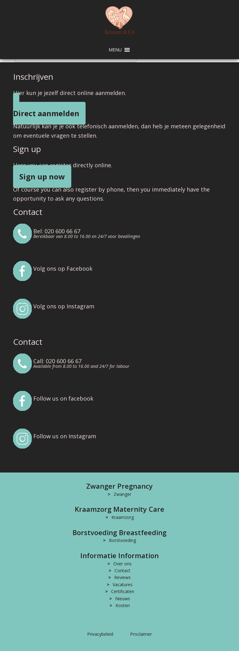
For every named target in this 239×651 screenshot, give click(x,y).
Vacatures (123, 584)
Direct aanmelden (46, 113)
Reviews (122, 577)
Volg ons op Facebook (62, 268)
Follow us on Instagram (64, 436)
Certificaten (122, 591)
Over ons (122, 564)
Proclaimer (141, 634)
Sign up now (42, 176)
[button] (115, 50)
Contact (122, 570)
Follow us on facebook (63, 398)
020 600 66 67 (62, 231)
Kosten (122, 605)
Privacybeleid (100, 634)
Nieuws (122, 598)
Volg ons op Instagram (63, 306)
